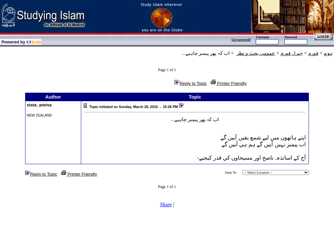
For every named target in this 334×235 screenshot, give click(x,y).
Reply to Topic (190, 83)
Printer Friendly (229, 83)
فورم (313, 53)
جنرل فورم (292, 53)
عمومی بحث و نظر (255, 53)
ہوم (328, 53)
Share (166, 204)
